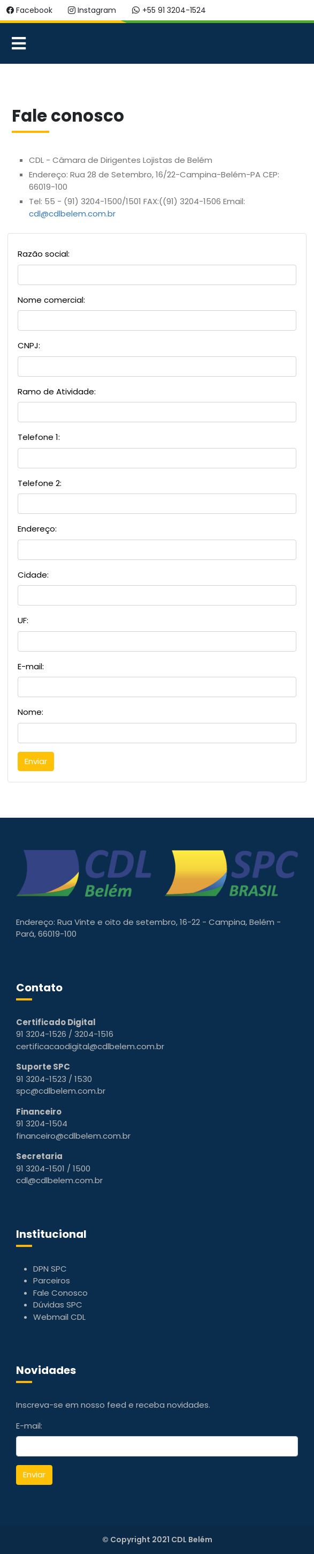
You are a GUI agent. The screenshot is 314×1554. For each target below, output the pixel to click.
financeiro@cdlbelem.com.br (73, 1135)
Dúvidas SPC (57, 1304)
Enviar (34, 1474)
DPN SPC (50, 1268)
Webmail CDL (59, 1317)
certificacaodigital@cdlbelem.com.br (90, 1046)
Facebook (29, 10)
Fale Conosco (60, 1292)
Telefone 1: (39, 437)
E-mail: (31, 666)
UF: (23, 620)
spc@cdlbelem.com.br (60, 1090)
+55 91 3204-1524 (169, 10)
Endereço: (37, 528)
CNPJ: (29, 345)
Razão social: (44, 253)
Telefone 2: (40, 483)
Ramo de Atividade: (57, 391)
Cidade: (33, 574)
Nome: (30, 712)
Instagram (92, 10)
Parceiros (51, 1280)
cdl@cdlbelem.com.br (72, 213)
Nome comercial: (51, 299)
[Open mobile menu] (18, 43)
